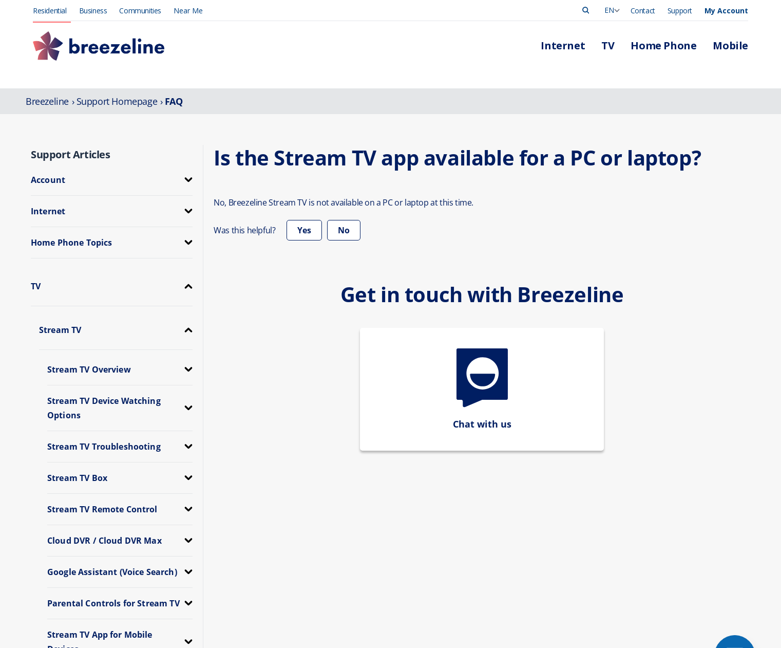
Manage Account (494, 500)
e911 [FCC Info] (381, 621)
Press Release (638, 511)
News (625, 522)
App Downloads (492, 554)
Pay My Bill (484, 511)
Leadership (633, 500)
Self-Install (483, 565)
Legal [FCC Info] (406, 621)
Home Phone (340, 522)
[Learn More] (588, 623)
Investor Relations (644, 554)
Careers (628, 533)
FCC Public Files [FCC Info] (446, 621)
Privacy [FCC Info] (355, 621)
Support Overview (495, 533)
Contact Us (484, 543)
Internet (331, 500)
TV (323, 511)
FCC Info (324, 621)
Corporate (632, 543)
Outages (480, 522)
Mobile (329, 533)
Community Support (647, 565)
